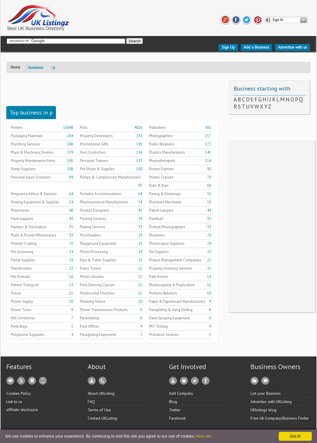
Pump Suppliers (23, 169)
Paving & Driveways (165, 193)
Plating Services (92, 226)
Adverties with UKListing (271, 401)
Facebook (177, 418)
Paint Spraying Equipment (169, 318)
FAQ (91, 401)
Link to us (14, 401)
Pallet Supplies (23, 260)
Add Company (181, 393)
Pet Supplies (159, 251)
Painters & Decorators (29, 226)
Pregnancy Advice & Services (34, 193)
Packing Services (93, 218)
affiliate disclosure (22, 409)
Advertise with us (292, 47)
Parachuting (89, 318)
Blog (173, 401)
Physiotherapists (162, 160)
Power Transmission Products (104, 309)
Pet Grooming (22, 251)
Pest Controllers (93, 152)
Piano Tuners (90, 268)
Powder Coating (24, 243)
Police (16, 293)
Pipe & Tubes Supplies (98, 260)
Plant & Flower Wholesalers (33, 235)
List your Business (265, 393)
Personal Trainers (94, 160)
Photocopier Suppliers (166, 243)
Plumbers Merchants (165, 202)
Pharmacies (20, 210)
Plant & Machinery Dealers (32, 152)
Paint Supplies (22, 218)
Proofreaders (90, 235)
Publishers (157, 127)
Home (15, 67)
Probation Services (164, 334)
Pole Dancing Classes (97, 284)
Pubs (84, 127)
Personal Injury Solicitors (31, 177)
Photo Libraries (92, 276)
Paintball (156, 218)
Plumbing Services (25, 144)
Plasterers (157, 235)
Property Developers (96, 135)
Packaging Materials (27, 135)
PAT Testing (158, 326)
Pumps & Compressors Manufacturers (110, 177)
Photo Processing (94, 251)
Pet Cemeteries (23, 318)
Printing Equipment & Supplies (35, 202)
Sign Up (228, 47)
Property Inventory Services (170, 268)
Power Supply (22, 301)
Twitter (175, 409)
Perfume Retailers (163, 293)
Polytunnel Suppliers (27, 334)
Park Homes (158, 276)
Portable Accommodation (100, 193)
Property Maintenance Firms (33, 160)
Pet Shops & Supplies (97, 169)
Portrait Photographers (167, 226)
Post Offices (89, 326)
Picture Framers (161, 169)
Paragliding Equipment (98, 334)
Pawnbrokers (21, 268)
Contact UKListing (102, 418)
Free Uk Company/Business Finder (279, 418)
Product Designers (94, 210)
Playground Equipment (98, 243)
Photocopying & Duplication (172, 284)
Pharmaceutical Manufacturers (104, 202)
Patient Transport (25, 284)
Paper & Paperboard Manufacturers (177, 301)
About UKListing (101, 393)
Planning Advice (92, 301)
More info (204, 436)
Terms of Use (99, 409)
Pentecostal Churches (97, 293)
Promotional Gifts (94, 144)
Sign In (277, 19)
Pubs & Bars (159, 185)
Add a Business (256, 47)
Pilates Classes (161, 177)
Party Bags (19, 326)
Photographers (161, 135)
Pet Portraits (20, 276)
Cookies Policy (18, 393)
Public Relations (161, 144)
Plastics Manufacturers (167, 152)
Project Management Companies (175, 260)
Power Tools (21, 309)
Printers (17, 127)
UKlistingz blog (263, 409)
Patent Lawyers (161, 210)
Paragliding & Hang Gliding (170, 309)
